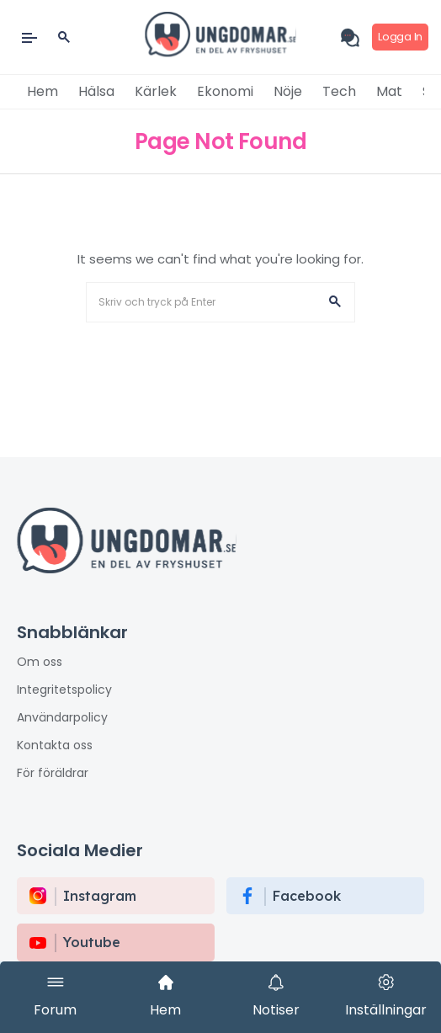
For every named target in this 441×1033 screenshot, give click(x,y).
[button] (335, 302)
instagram (99, 895)
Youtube (91, 942)
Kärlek (156, 91)
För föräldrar (52, 772)
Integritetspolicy (64, 689)
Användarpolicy (62, 717)
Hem (42, 91)
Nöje (288, 91)
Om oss (39, 661)
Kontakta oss (55, 745)
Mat (389, 91)
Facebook (307, 895)
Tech (339, 91)
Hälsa (96, 91)
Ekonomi (225, 91)
